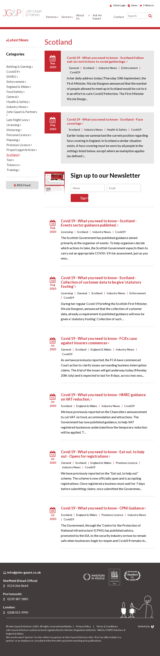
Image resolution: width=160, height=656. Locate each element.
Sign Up (88, 198)
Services (51, 16)
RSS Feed (22, 185)
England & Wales (18, 86)
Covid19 (13, 71)
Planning (13, 140)
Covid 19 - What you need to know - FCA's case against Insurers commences (99, 340)
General (12, 96)
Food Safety (15, 91)
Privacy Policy (83, 626)
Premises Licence (19, 145)
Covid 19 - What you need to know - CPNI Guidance (103, 508)
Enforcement (16, 81)
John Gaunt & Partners (22, 13)
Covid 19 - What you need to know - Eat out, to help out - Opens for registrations (102, 453)
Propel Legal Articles (21, 150)
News (133, 5)
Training (13, 170)
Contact (119, 16)
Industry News (17, 107)
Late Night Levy (18, 120)
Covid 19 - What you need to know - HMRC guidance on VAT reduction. (103, 397)
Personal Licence (18, 135)
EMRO (12, 76)
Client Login (118, 5)
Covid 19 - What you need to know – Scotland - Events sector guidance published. (99, 222)
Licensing (13, 125)
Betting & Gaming (19, 66)
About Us (80, 16)
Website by (146, 626)
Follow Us (147, 5)
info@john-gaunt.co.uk (24, 572)
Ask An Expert (97, 16)
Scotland (13, 155)
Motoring (14, 130)
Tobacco (13, 165)
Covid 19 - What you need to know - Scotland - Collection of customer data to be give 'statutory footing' (101, 282)
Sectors (66, 16)
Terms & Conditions (107, 626)
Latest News (17, 40)
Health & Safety (18, 102)
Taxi (10, 160)
